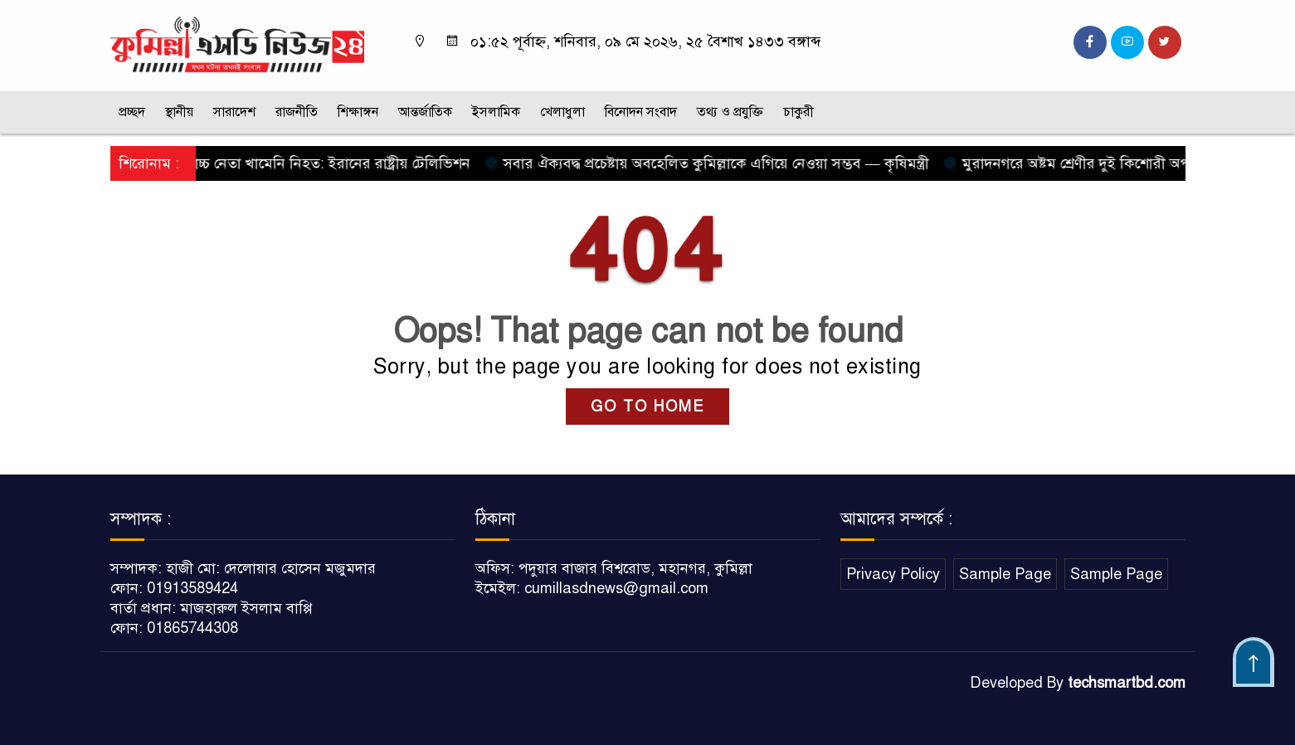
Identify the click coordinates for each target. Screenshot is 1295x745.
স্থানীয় (179, 112)
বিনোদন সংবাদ (641, 112)
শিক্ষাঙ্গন (358, 112)
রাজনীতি (296, 112)
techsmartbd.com (1126, 683)
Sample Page (1005, 574)
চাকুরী (798, 112)
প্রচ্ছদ (132, 112)
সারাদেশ (234, 112)
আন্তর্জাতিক (425, 112)
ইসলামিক (496, 112)
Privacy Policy (893, 574)
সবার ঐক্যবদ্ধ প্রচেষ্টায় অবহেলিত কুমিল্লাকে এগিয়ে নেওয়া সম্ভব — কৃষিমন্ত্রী (712, 163)
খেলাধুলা (562, 112)
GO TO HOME (647, 406)
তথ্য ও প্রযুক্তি (730, 112)
